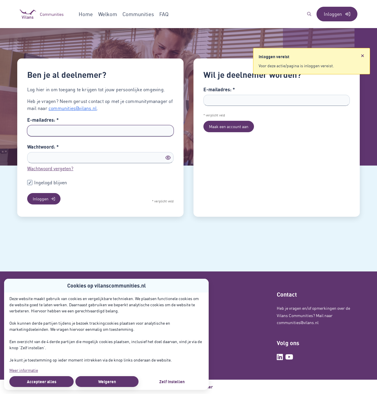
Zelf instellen (172, 381)
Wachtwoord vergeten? (50, 168)
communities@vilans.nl (73, 108)
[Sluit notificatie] (362, 56)
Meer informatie (23, 370)
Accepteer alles (41, 381)
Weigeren (107, 381)
